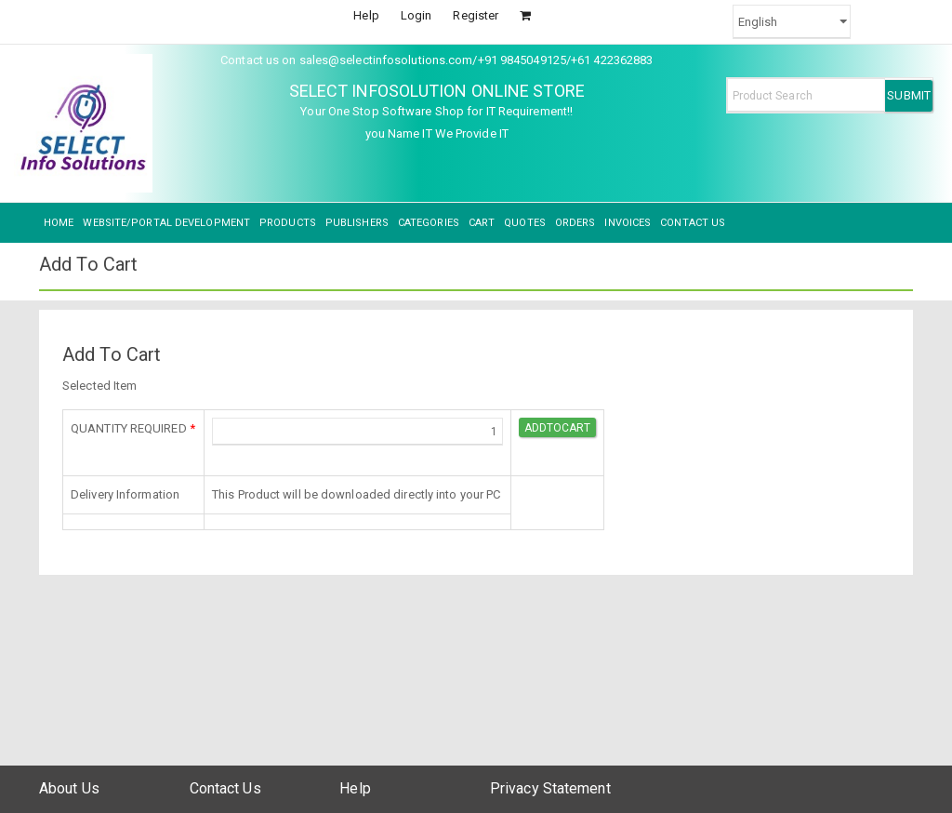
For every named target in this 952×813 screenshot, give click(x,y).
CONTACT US (692, 223)
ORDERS (575, 223)
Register (475, 15)
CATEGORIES (428, 223)
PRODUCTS (287, 223)
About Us (69, 788)
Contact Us (225, 788)
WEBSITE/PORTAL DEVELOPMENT (166, 223)
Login (416, 15)
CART (482, 223)
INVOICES (627, 223)
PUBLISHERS (357, 223)
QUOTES (525, 223)
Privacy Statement (550, 788)
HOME (58, 223)
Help (365, 15)
